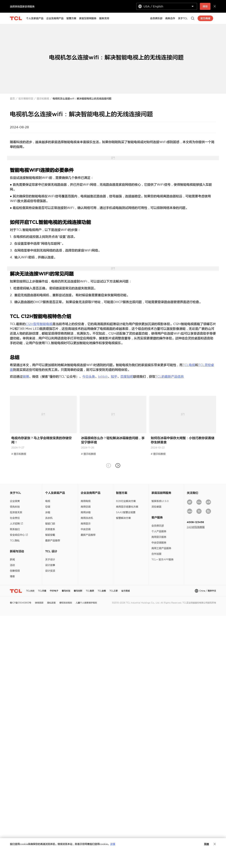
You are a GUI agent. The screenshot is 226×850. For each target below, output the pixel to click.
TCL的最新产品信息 (169, 376)
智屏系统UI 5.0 (160, 501)
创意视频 (15, 570)
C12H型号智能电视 (39, 324)
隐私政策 (51, 602)
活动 (12, 565)
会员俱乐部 (157, 525)
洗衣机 (49, 518)
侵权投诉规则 (65, 602)
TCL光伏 (30, 590)
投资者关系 (16, 512)
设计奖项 (50, 570)
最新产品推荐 (52, 540)
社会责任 (15, 518)
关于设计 (50, 559)
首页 (12, 98)
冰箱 (47, 512)
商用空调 (86, 506)
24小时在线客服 (196, 527)
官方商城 (125, 590)
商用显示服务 (158, 537)
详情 (112, 844)
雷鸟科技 (66, 590)
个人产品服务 (158, 531)
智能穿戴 (50, 534)
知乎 (114, 376)
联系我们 (15, 529)
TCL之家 (113, 590)
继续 (205, 6)
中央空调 (86, 529)
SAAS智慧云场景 (125, 512)
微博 (26, 376)
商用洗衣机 (87, 518)
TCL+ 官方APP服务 (162, 559)
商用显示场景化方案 (127, 506)
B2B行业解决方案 (126, 501)
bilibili (103, 376)
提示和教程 (43, 98)
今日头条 (88, 376)
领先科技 (15, 506)
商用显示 (86, 523)
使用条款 (39, 602)
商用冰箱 (86, 512)
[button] (117, 465)
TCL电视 (189, 365)
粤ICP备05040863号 (20, 602)
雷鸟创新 (78, 590)
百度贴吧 (126, 376)
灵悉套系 (50, 529)
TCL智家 (90, 590)
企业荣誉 (15, 501)
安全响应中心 (19, 534)
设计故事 (50, 565)
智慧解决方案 (123, 518)
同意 (206, 844)
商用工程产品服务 (161, 548)
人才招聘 (16, 523)
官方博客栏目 (25, 98)
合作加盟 (156, 553)
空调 (47, 506)
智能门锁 (50, 523)
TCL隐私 (15, 540)
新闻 (12, 559)
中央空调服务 (158, 542)
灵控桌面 (156, 506)
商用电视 (86, 501)
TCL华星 (42, 590)
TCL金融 (102, 590)
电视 (47, 501)
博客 (12, 576)
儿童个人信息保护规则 (86, 602)
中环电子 (54, 590)
